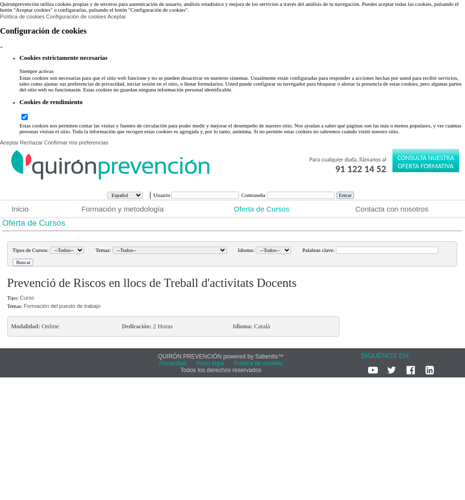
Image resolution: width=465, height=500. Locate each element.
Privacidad (172, 363)
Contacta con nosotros (391, 209)
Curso (27, 298)
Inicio (20, 209)
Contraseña (253, 195)
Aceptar (117, 16)
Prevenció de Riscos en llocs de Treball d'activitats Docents (152, 282)
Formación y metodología (122, 209)
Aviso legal (210, 363)
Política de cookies (22, 16)
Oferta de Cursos (261, 209)
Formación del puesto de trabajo (62, 306)
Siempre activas (36, 71)
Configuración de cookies (76, 16)
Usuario (162, 195)
